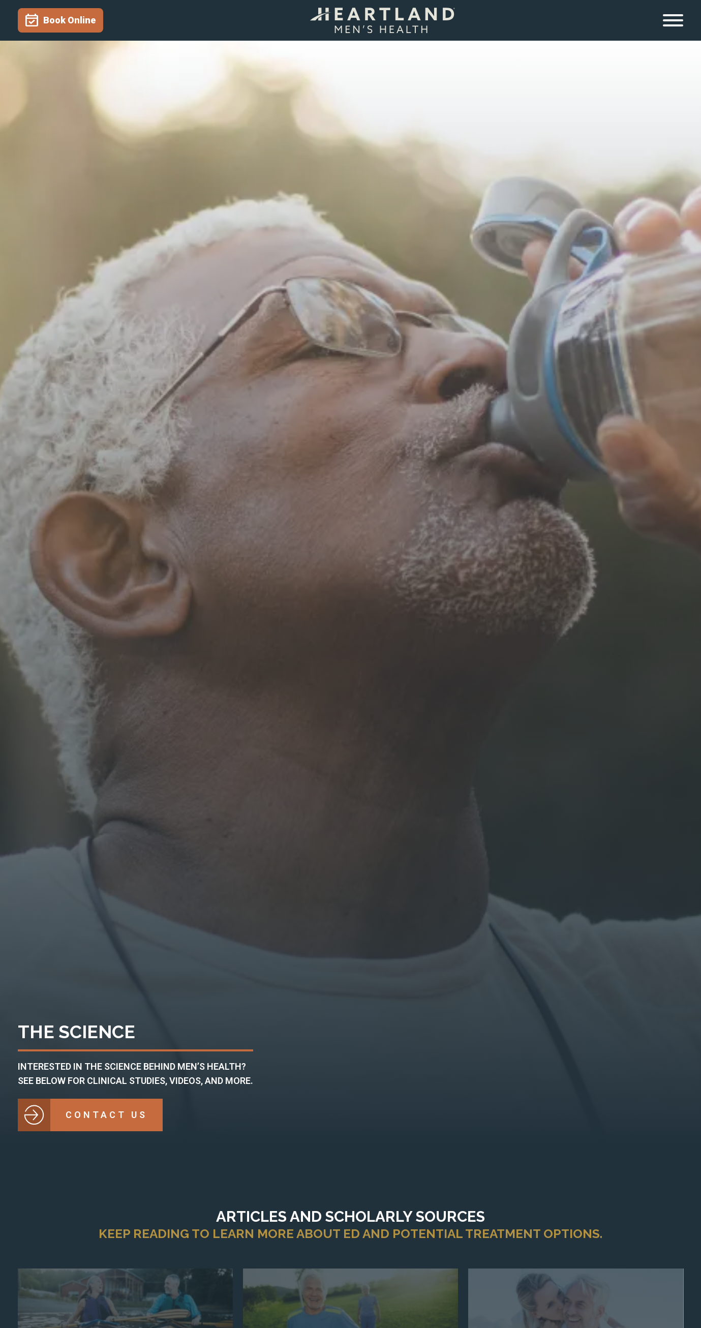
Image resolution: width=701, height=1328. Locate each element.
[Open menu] (673, 20)
